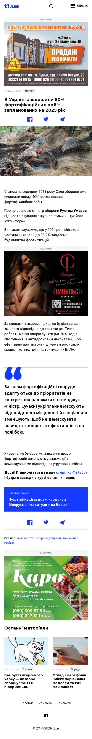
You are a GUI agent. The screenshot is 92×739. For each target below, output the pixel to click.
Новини (29, 90)
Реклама (45, 703)
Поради (27, 669)
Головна (27, 703)
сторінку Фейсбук (71, 472)
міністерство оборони (32, 538)
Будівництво (58, 538)
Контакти (63, 703)
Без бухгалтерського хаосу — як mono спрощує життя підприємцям (23, 681)
